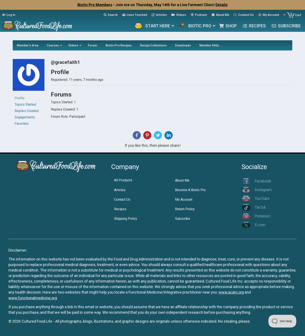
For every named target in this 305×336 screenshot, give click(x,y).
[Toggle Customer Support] (282, 321)
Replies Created (27, 111)
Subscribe (182, 219)
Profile (20, 98)
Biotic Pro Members (94, 5)
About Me (182, 180)
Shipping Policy (125, 219)
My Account (183, 199)
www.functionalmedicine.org (32, 298)
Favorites (22, 124)
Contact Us (122, 199)
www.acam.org (231, 292)
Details (221, 5)
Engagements (25, 117)
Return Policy (185, 209)
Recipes (120, 209)
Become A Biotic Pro (190, 190)
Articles (120, 190)
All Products (123, 180)
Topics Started (25, 104)
